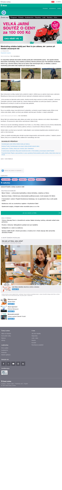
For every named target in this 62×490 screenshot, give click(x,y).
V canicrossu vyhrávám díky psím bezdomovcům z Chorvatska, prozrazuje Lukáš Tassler (28, 219)
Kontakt (34, 445)
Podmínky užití (19, 486)
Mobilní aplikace (5, 457)
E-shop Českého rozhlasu (10, 340)
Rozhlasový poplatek (37, 447)
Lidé (43, 17)
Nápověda (34, 438)
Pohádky (23, 248)
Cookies (3, 486)
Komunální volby (6, 438)
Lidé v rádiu (35, 440)
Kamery (59, 8)
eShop (3, 442)
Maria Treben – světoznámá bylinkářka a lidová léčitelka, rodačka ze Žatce (31, 261)
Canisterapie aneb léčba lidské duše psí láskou (16, 212)
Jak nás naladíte (36, 436)
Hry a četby (6, 248)
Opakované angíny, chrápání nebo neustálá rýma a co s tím (26, 290)
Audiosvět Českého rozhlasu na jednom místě (12, 255)
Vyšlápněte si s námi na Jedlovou (18, 323)
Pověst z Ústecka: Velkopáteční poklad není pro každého (26, 316)
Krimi (15, 248)
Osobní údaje (10, 486)
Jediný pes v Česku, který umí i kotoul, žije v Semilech (18, 217)
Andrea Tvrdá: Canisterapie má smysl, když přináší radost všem (20, 214)
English (26, 486)
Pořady (21, 17)
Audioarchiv (52, 8)
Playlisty (38, 17)
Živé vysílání (41, 248)
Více (56, 17)
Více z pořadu (6, 306)
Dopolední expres (6, 53)
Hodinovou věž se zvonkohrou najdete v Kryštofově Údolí (26, 283)
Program (45, 8)
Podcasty (4, 454)
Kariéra (34, 442)
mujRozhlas (4, 244)
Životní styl (4, 17)
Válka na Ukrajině (6, 436)
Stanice (3, 440)
